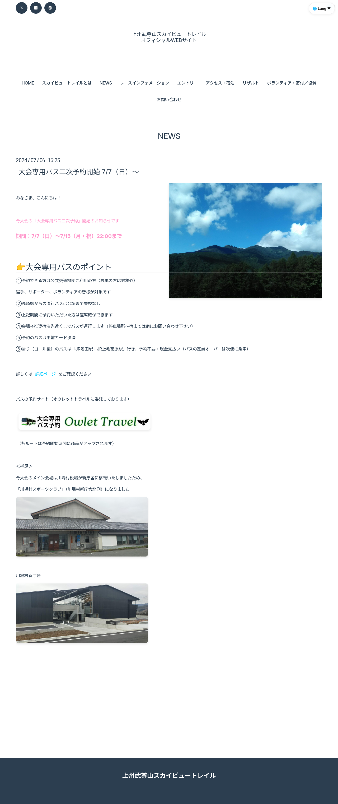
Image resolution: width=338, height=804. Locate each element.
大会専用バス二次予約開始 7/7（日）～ (78, 172)
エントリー (187, 83)
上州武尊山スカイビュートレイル (169, 775)
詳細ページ (45, 374)
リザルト (250, 83)
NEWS (106, 83)
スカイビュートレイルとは (67, 83)
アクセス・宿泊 (220, 83)
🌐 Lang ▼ (322, 8)
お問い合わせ (169, 99)
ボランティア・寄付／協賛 (291, 83)
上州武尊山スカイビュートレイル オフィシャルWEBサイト (169, 37)
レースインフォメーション (144, 83)
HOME (28, 83)
